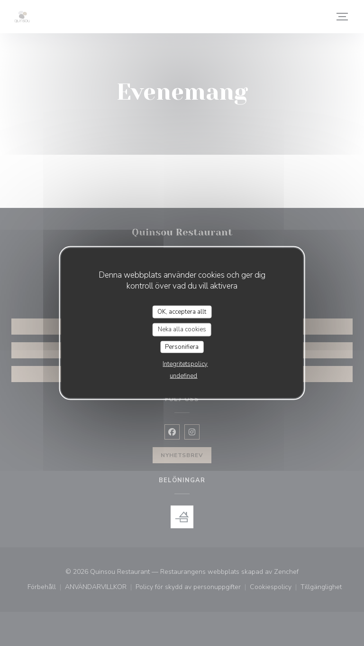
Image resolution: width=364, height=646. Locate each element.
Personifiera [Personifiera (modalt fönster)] (182, 346)
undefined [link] (183, 376)
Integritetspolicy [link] (185, 364)
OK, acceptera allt (181, 311)
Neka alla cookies (182, 329)
